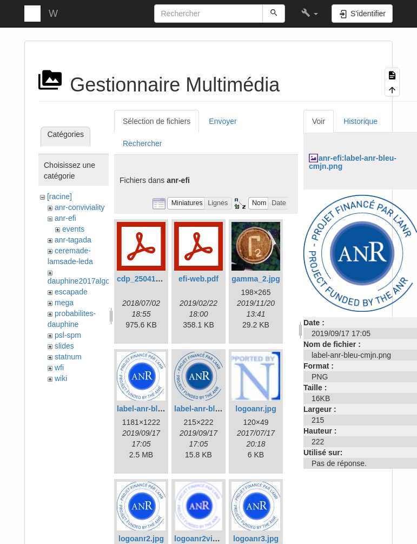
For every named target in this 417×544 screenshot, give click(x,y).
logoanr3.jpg (256, 538)
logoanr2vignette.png (212, 538)
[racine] (59, 196)
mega (64, 302)
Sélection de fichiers (156, 121)
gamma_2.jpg (255, 278)
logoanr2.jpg (141, 538)
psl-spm (68, 335)
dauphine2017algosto (84, 281)
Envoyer (222, 121)
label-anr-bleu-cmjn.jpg (158, 408)
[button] (309, 13)
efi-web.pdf (198, 278)
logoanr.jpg (255, 408)
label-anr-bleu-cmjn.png (217, 408)
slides (64, 346)
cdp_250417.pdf (145, 278)
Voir (318, 121)
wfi (59, 367)
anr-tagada (73, 239)
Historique (360, 121)
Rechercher (142, 143)
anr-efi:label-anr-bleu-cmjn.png (352, 162)
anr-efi (65, 218)
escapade (71, 291)
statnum (68, 356)
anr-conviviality (80, 207)
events (73, 229)
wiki (61, 378)
